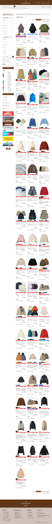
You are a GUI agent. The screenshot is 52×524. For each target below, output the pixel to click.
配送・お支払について (42, 2)
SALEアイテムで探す (6, 519)
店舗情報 (44, 3)
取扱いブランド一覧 (7, 14)
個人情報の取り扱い (18, 516)
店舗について (5, 108)
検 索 (8, 94)
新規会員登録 (30, 512)
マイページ (29, 513)
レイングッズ (8, 60)
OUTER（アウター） (33, 14)
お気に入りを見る (31, 517)
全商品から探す (5, 512)
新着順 (48, 19)
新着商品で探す (5, 517)
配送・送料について (18, 513)
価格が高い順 (43, 19)
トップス (6, 42)
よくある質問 (47, 2)
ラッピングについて (39, 3)
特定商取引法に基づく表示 (19, 517)
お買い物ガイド (36, 2)
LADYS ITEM (5, 37)
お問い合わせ (47, 3)
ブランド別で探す (6, 513)
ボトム (6, 20)
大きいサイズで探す (6, 520)
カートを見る (30, 516)
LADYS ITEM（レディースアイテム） (24, 14)
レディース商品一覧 (6, 516)
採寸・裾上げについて (6, 102)
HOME (17, 14)
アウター (6, 25)
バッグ (6, 50)
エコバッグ (4, 60)
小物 (5, 33)
